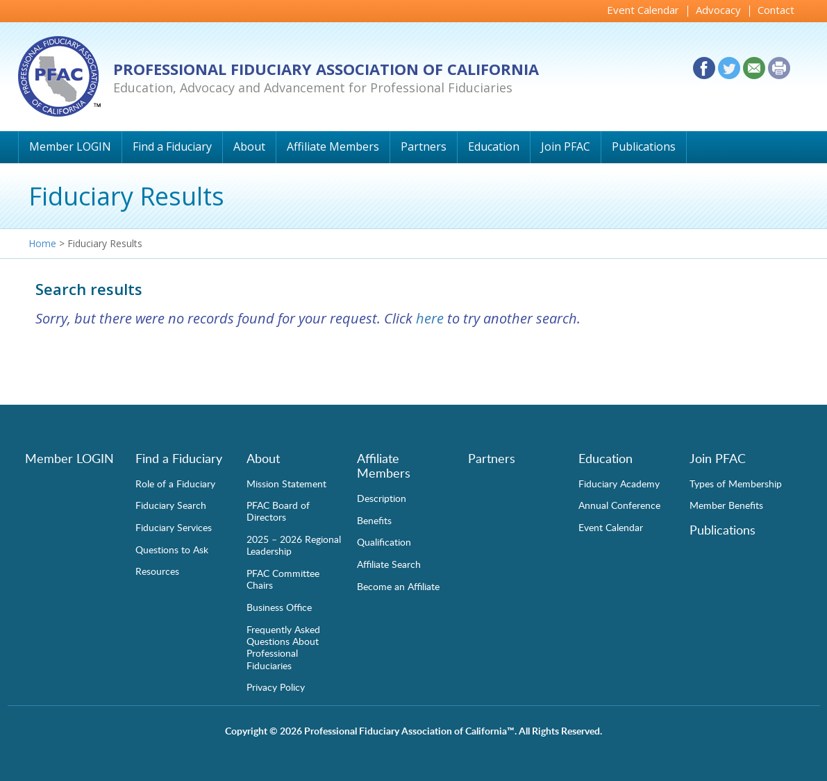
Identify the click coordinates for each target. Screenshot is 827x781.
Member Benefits (726, 505)
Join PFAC (565, 146)
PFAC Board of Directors (278, 510)
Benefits (374, 520)
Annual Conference (619, 505)
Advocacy (718, 10)
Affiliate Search (389, 564)
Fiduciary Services (173, 527)
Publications (644, 146)
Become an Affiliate (398, 586)
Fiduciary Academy (619, 483)
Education (493, 146)
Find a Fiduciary (172, 146)
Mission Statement (286, 483)
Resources (157, 571)
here (430, 318)
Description (381, 498)
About (249, 146)
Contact (776, 10)
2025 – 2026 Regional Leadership (294, 544)
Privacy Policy (276, 687)
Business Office (279, 607)
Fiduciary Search (170, 505)
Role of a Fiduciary (175, 483)
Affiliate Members (333, 146)
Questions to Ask (171, 549)
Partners (423, 146)
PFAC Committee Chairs (283, 578)
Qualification (384, 541)
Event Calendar (643, 10)
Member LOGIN (70, 146)
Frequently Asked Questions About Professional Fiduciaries (283, 647)
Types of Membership (736, 483)
